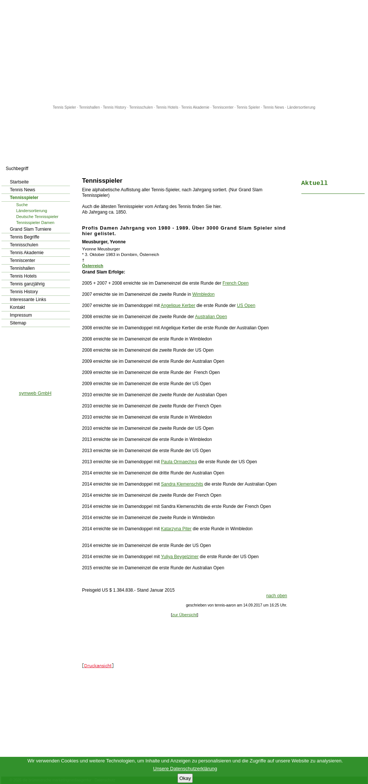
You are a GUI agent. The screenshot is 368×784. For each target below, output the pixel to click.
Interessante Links (28, 299)
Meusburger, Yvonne (104, 241)
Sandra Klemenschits (182, 484)
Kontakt (17, 307)
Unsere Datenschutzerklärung (185, 768)
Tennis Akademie (195, 107)
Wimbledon (203, 294)
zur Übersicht (184, 614)
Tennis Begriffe (24, 237)
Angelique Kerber (178, 305)
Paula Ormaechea (179, 461)
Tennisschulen (141, 107)
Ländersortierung (301, 107)
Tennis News (273, 107)
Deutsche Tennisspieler (37, 216)
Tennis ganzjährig (27, 284)
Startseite (19, 182)
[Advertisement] (184, 52)
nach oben (276, 595)
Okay (185, 778)
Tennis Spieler (64, 107)
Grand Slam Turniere (30, 229)
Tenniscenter (223, 107)
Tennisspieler (24, 197)
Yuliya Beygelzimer (179, 556)
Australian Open (211, 316)
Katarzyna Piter (176, 528)
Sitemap (18, 323)
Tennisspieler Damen (35, 222)
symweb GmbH (35, 393)
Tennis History (114, 107)
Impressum (21, 315)
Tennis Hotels (167, 107)
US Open (246, 305)
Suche (22, 204)
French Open (236, 283)
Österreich (92, 265)
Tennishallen (90, 107)
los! (70, 168)
